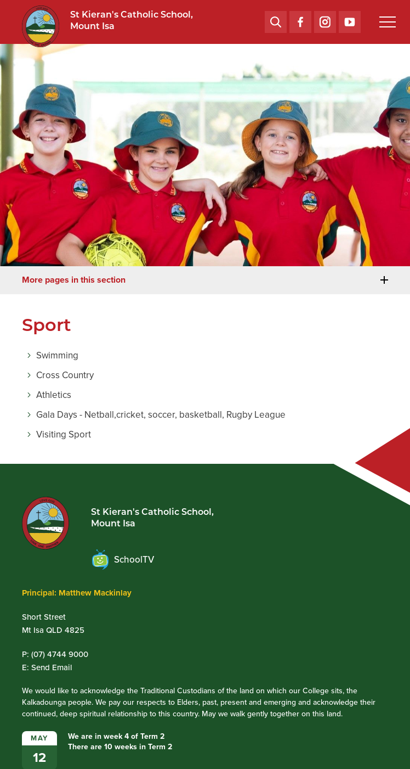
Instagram (325, 19)
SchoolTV (123, 559)
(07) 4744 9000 (59, 654)
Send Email (51, 667)
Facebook (300, 19)
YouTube (350, 18)
